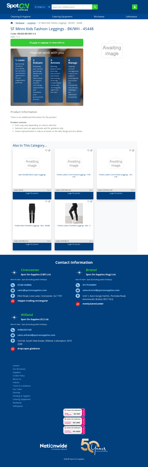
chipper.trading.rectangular (32, 300)
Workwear (99, 16)
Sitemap (16, 392)
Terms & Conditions (22, 386)
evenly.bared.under (93, 303)
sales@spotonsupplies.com (32, 290)
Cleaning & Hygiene (21, 16)
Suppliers (17, 372)
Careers (16, 365)
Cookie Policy (19, 375)
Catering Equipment (62, 16)
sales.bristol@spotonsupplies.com (101, 290)
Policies (16, 382)
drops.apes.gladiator (28, 348)
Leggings (31, 23)
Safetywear (131, 16)
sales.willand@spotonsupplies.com (36, 335)
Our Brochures (19, 369)
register (45, 42)
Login (34, 42)
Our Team (17, 389)
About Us (17, 379)
